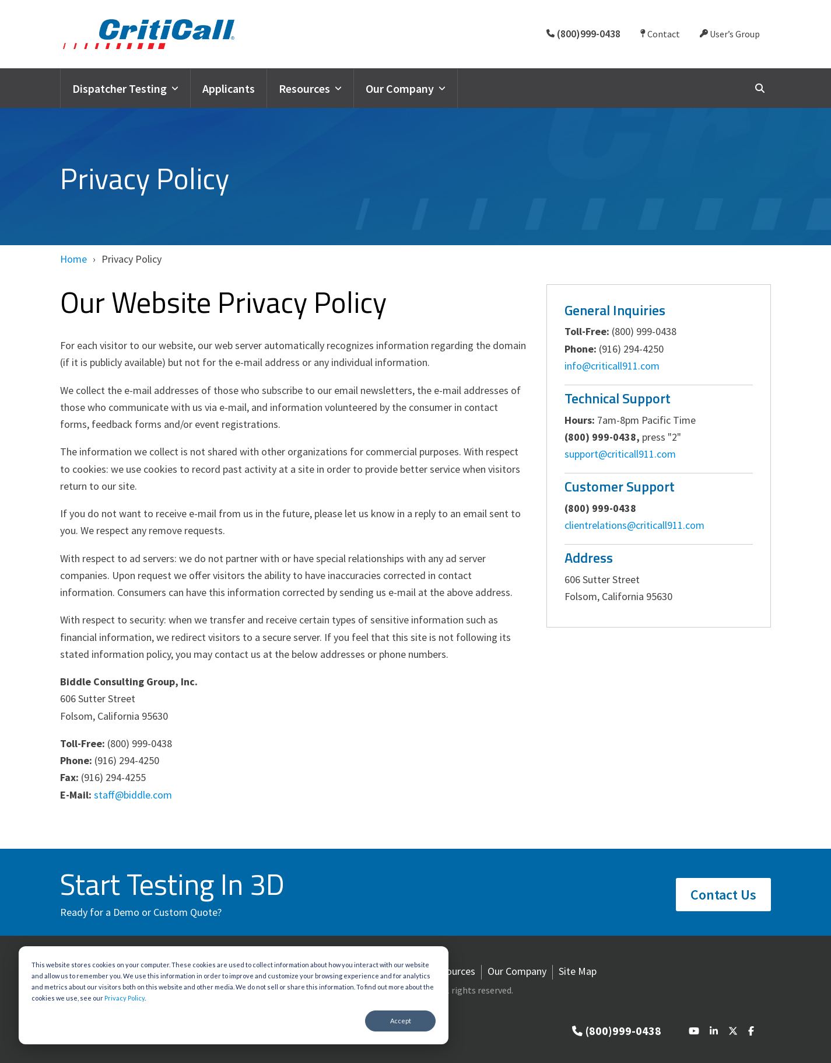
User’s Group (730, 34)
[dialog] (233, 995)
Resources (310, 88)
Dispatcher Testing (125, 88)
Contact (660, 34)
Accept (400, 1020)
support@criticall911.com (620, 454)
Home (73, 259)
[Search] (759, 87)
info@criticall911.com (612, 365)
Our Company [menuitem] (517, 971)
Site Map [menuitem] (578, 971)
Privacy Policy (124, 998)
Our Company (406, 88)
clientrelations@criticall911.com (634, 525)
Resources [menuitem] (452, 971)
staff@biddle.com (133, 794)
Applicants (228, 88)
